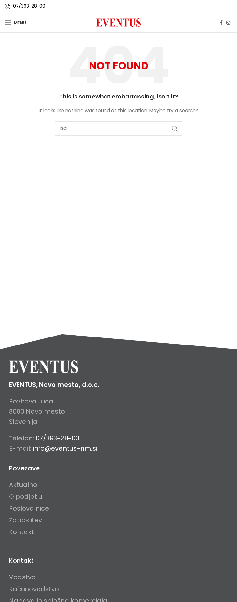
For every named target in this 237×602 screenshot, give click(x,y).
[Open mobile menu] (15, 22)
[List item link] (29, 485)
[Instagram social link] (228, 22)
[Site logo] (118, 22)
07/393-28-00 (29, 6)
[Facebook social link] (221, 22)
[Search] (118, 128)
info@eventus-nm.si (65, 448)
